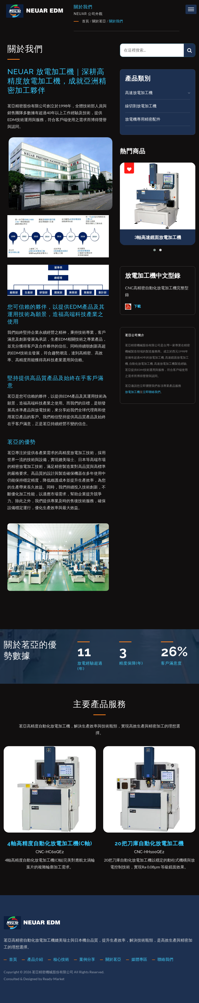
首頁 (85, 21)
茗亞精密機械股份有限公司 (52, 972)
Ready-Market (53, 979)
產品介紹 (35, 959)
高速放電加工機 (139, 92)
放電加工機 (132, 392)
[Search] (152, 50)
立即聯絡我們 (151, 392)
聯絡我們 (165, 959)
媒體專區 (139, 959)
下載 (133, 307)
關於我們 (116, 21)
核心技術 (61, 959)
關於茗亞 (99, 21)
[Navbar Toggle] (191, 9)
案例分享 (87, 959)
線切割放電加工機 (140, 105)
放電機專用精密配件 (142, 119)
